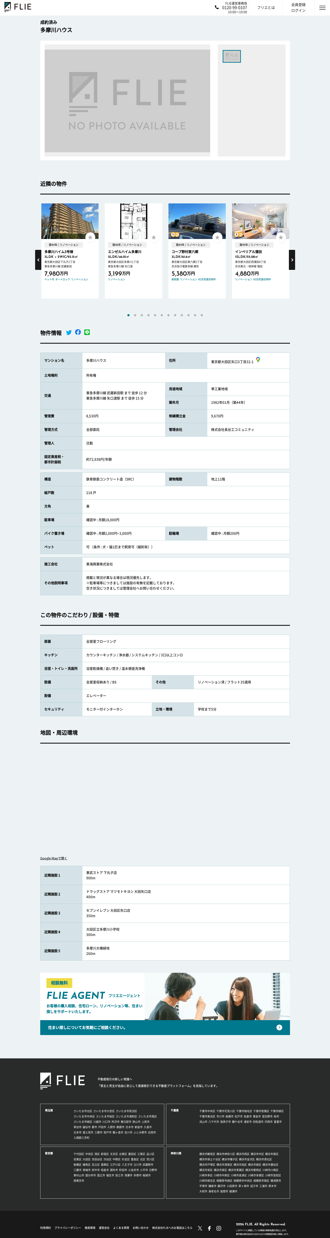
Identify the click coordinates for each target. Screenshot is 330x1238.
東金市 (257, 1116)
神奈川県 (176, 1153)
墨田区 (132, 1154)
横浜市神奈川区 (225, 1154)
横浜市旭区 (240, 1164)
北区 (142, 1159)
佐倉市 (248, 1116)
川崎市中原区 (222, 1175)
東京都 (49, 1153)
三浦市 (263, 1186)
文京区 (114, 1154)
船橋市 (230, 1116)
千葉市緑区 (277, 1111)
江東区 (141, 1154)
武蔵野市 (148, 1164)
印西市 (269, 1121)
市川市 (220, 1116)
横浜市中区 (257, 1154)
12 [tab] (202, 315)
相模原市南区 (261, 1180)
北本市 (78, 1132)
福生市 (110, 1175)
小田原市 (232, 1186)
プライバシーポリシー (67, 1227)
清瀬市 (128, 1175)
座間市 (224, 1191)
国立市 (101, 1175)
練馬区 (87, 1164)
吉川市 (128, 1132)
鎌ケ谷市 (237, 1121)
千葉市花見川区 (225, 1111)
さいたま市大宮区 (104, 1111)
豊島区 (135, 1159)
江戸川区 (115, 1164)
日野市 (153, 1170)
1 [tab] (128, 315)
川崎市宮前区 (273, 1175)
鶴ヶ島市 (118, 1132)
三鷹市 (78, 1170)
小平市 (144, 1170)
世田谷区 (97, 1159)
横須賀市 (275, 1180)
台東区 (123, 1154)
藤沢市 (222, 1186)
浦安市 (248, 1121)
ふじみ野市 (140, 1132)
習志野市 (267, 1116)
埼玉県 (49, 1110)
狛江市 (119, 1175)
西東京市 (79, 1180)
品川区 (150, 1154)
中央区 (89, 1154)
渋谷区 (108, 1159)
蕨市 (94, 1127)
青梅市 (87, 1170)
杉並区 (126, 1159)
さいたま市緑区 (83, 1121)
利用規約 (45, 1227)
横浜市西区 (243, 1154)
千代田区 (79, 1154)
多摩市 (138, 1175)
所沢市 (116, 1121)
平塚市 (203, 1186)
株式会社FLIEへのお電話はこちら (172, 1227)
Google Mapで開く (53, 858)
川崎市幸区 (206, 1175)
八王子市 (127, 1164)
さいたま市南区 (147, 1116)
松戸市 (239, 1116)
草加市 (78, 1127)
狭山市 (136, 1121)
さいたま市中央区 (84, 1116)
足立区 (96, 1164)
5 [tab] (155, 315)
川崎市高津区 (239, 1175)
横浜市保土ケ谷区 (210, 1159)
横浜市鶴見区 (207, 1154)
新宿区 (105, 1154)
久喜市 (148, 1127)
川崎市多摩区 (256, 1175)
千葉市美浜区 (207, 1116)
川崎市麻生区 (207, 1180)
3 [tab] (142, 315)
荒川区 (150, 1159)
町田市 (123, 1170)
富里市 (278, 1121)
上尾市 (146, 1121)
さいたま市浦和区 (126, 1116)
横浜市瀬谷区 (270, 1164)
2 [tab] (135, 315)
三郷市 (98, 1132)
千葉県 (175, 1110)
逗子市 (254, 1186)
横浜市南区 (271, 1154)
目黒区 (78, 1159)
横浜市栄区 (206, 1170)
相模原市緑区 (224, 1180)
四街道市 (258, 1121)
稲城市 (147, 1175)
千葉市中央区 (207, 1111)
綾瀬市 (233, 1191)
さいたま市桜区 (105, 1116)
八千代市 (213, 1121)
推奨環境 (90, 1227)
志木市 (130, 1127)
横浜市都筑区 (253, 1170)
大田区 (87, 1159)
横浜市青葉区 (236, 1170)
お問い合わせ (141, 1227)
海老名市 (213, 1191)
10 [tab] (188, 315)
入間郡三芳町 (82, 1137)
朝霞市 (120, 1127)
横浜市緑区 (254, 1164)
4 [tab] (148, 315)
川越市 (97, 1121)
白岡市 (152, 1132)
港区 (97, 1154)
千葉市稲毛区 (244, 1111)
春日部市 (126, 1121)
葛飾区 (105, 1164)
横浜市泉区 (220, 1170)
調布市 (114, 1170)
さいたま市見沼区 (126, 1111)
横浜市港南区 (224, 1164)
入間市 (111, 1127)
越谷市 (87, 1127)
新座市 (139, 1127)
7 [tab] (168, 315)
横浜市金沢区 (247, 1159)
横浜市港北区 (264, 1159)
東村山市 (79, 1175)
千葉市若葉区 (261, 1111)
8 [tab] (175, 315)
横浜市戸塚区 (207, 1164)
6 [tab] (162, 315)
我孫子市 (225, 1121)
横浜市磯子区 (230, 1159)
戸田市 (102, 1127)
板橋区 (78, 1164)
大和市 (203, 1191)
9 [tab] (182, 315)
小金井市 (133, 1170)
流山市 (203, 1121)
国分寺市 (90, 1175)
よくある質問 (121, 1227)
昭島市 (105, 1170)
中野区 (117, 1159)
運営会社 (104, 1227)
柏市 (276, 1116)
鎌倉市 (212, 1186)
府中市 (96, 1170)
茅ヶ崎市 (243, 1186)
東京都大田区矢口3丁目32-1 (236, 361)
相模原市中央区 (243, 1180)
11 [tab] (195, 315)
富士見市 (88, 1132)
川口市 (106, 1121)
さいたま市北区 (83, 1111)
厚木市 (272, 1186)
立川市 (138, 1164)
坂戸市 (108, 1132)
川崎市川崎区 (270, 1170)
